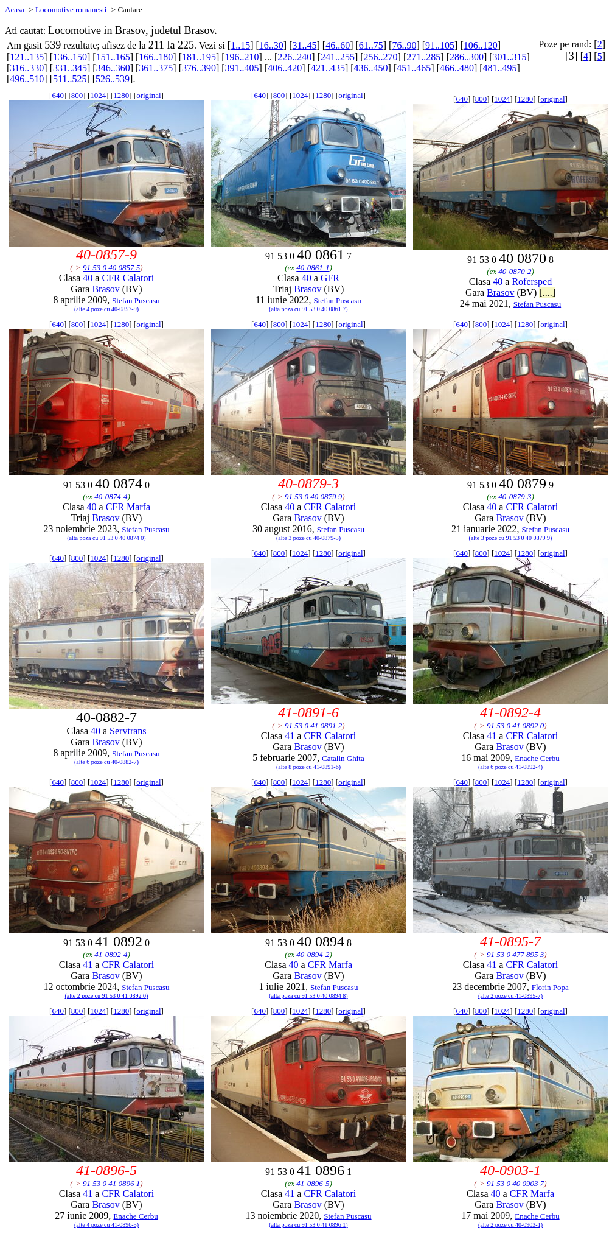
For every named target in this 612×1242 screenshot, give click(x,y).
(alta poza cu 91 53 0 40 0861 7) (308, 309)
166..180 (156, 57)
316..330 (27, 68)
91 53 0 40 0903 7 (515, 1183)
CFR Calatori (128, 278)
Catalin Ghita (343, 758)
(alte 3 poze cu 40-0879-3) (308, 538)
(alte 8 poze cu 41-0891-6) (308, 766)
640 (58, 95)
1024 (98, 95)
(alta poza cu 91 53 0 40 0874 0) (106, 538)
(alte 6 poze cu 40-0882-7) (106, 762)
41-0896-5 (312, 1183)
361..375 (156, 68)
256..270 (381, 57)
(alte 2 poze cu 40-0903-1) (510, 1224)
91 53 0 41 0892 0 (515, 725)
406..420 (285, 68)
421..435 (328, 68)
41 (289, 736)
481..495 (500, 68)
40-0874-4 (110, 496)
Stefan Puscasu (135, 300)
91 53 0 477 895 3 (515, 954)
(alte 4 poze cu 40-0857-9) (106, 309)
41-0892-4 (110, 954)
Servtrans (128, 731)
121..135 (27, 57)
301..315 (510, 57)
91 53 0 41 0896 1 (111, 1183)
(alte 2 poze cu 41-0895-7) (510, 995)
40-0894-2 (312, 954)
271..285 (423, 57)
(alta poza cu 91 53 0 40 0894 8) (308, 995)
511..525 (69, 79)
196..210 (242, 57)
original (148, 95)
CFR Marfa (128, 507)
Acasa (14, 9)
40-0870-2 (514, 271)
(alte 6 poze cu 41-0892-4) (510, 766)
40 (87, 278)
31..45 (304, 45)
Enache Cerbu (537, 758)
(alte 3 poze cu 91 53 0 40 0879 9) (510, 538)
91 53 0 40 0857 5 (111, 267)
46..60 (337, 45)
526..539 (113, 79)
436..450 (371, 68)
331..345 (70, 68)
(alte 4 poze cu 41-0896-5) (106, 1224)
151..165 (113, 57)
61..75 (371, 45)
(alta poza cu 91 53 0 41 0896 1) (308, 1224)
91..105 (439, 45)
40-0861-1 (312, 267)
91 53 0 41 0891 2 (313, 725)
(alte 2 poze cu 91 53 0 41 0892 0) (106, 995)
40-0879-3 (514, 496)
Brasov (105, 289)
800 (77, 95)
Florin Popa (550, 987)
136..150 (70, 57)
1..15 (240, 45)
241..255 (338, 57)
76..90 (404, 45)
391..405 (242, 68)
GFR (330, 278)
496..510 (27, 79)
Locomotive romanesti (70, 9)
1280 (121, 95)
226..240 (294, 57)
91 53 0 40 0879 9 (313, 496)
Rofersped (532, 281)
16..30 (271, 45)
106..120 (481, 45)
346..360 (113, 68)
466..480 (457, 68)
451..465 (414, 68)
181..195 (199, 57)
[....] (547, 292)
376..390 (199, 68)
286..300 (467, 57)
